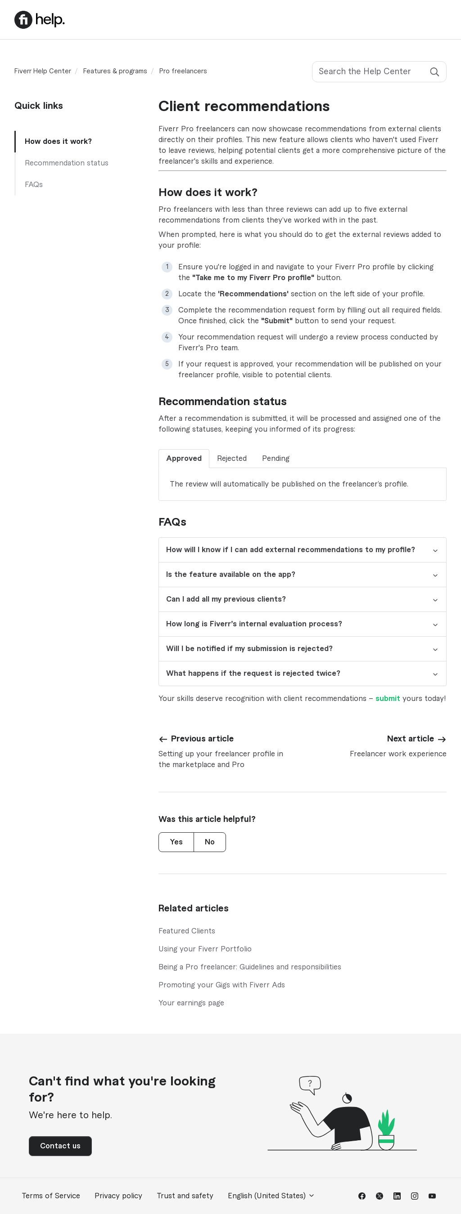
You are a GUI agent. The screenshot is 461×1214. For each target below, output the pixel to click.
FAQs (34, 184)
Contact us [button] (60, 1146)
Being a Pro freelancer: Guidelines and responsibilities (249, 967)
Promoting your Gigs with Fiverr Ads (221, 985)
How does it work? (58, 141)
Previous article (202, 739)
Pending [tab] (275, 458)
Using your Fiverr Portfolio (205, 949)
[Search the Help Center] (379, 71)
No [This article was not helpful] (210, 842)
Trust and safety (185, 1196)
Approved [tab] (184, 458)
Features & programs (115, 71)
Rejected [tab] (232, 458)
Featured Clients (186, 931)
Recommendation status (66, 163)
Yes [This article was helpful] (176, 842)
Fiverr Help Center (42, 71)
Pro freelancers (183, 71)
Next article (410, 739)
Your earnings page (191, 1003)
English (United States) (271, 1196)
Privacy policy (118, 1196)
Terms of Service (51, 1196)
